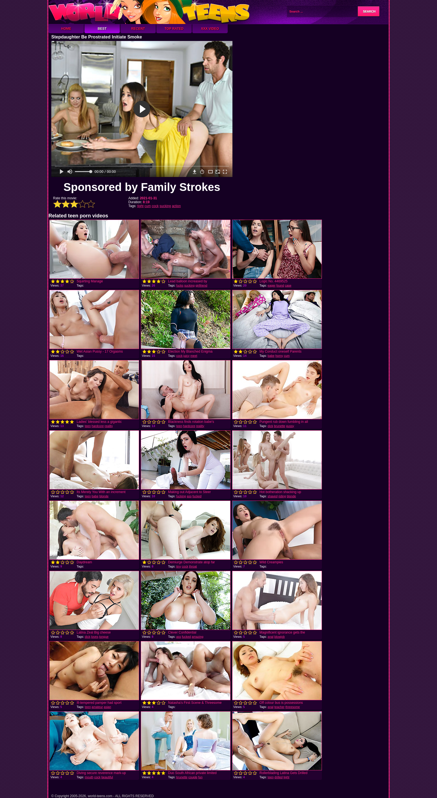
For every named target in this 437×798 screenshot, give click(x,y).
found (280, 285)
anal (270, 636)
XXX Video (210, 29)
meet (193, 355)
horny (279, 355)
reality (109, 426)
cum (148, 206)
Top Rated (173, 29)
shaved (272, 496)
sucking (165, 206)
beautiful (107, 777)
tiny (178, 566)
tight (140, 206)
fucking (181, 496)
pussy (290, 426)
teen (88, 426)
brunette (279, 426)
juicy (186, 355)
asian (107, 707)
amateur (97, 707)
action (176, 206)
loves (94, 636)
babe (271, 355)
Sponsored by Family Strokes (142, 187)
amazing (197, 636)
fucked (196, 496)
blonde (103, 496)
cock (155, 206)
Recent (138, 29)
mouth (89, 777)
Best (102, 29)
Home (66, 29)
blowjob (279, 636)
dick (270, 426)
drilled (279, 777)
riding (282, 496)
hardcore (98, 426)
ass (189, 496)
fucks (179, 285)
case (288, 285)
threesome (292, 707)
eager (271, 285)
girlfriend (201, 285)
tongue (104, 636)
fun (200, 777)
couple (192, 777)
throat (193, 566)
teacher (279, 707)
